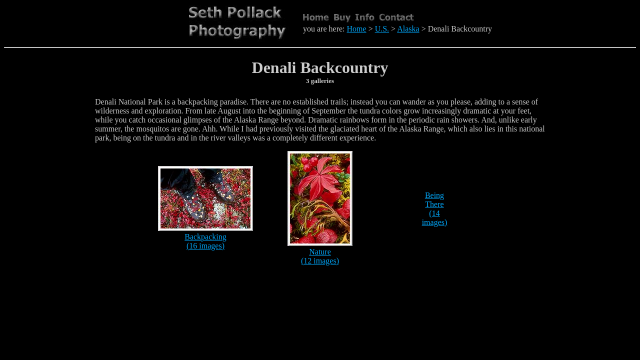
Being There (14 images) (435, 208)
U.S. (382, 28)
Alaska (408, 28)
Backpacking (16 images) (205, 241)
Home (356, 28)
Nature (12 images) (320, 256)
